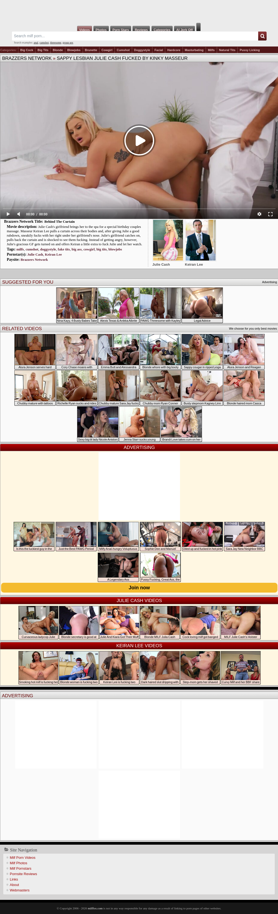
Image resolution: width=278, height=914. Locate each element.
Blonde (58, 50)
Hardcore (173, 50)
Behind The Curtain (60, 221)
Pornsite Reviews (23, 874)
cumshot (44, 42)
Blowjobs (74, 50)
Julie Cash (35, 254)
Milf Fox (139, 11)
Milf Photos (18, 863)
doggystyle (48, 249)
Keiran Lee (53, 254)
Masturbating (194, 50)
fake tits (64, 249)
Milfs (211, 50)
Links (14, 879)
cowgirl (88, 249)
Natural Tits (227, 50)
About (14, 885)
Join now (139, 587)
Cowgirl (107, 50)
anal (36, 42)
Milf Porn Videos (22, 858)
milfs (20, 249)
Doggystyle (142, 50)
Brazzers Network (27, 58)
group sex (68, 42)
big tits (101, 249)
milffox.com (95, 908)
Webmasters (20, 890)
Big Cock (26, 50)
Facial (158, 50)
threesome (55, 42)
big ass (77, 249)
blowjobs (115, 249)
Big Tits (42, 50)
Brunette (91, 50)
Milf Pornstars (20, 868)
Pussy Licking (250, 50)
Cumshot (123, 50)
